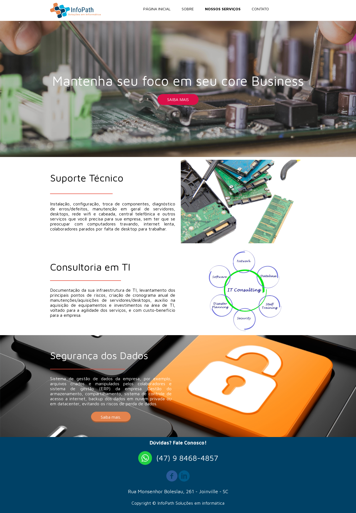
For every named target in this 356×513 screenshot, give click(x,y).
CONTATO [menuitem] (260, 8)
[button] (178, 99)
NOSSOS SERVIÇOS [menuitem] (223, 8)
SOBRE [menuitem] (188, 8)
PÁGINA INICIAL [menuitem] (156, 8)
